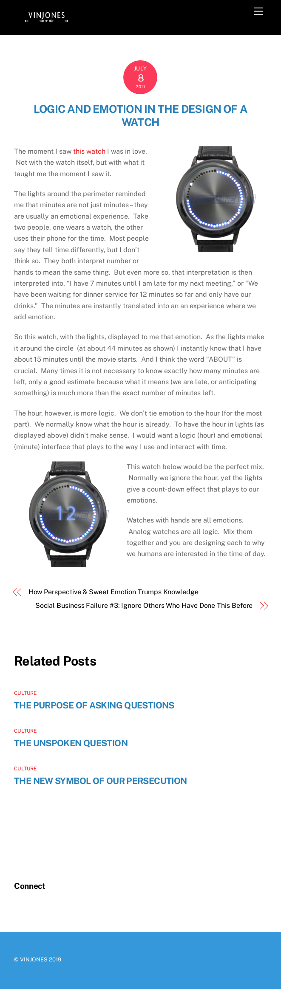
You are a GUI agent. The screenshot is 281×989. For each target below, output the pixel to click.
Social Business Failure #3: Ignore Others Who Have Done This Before (144, 605)
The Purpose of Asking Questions (94, 705)
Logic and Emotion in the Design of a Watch (140, 116)
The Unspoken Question (71, 743)
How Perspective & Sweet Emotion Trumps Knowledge (113, 592)
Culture (25, 693)
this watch (89, 151)
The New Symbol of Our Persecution (100, 780)
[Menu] (258, 11)
